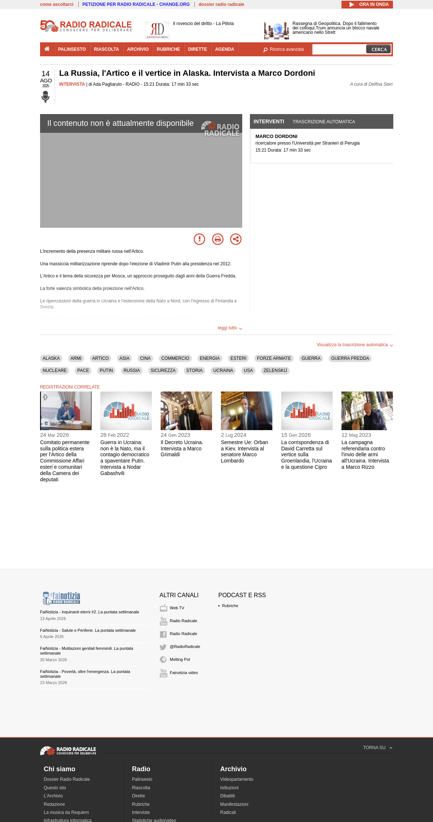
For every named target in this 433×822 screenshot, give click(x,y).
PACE (83, 370)
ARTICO (100, 358)
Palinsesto (142, 779)
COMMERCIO (175, 358)
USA (248, 370)
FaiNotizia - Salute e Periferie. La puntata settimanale (88, 630)
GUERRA (311, 358)
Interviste (141, 812)
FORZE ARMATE (274, 358)
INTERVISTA (72, 84)
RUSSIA (132, 370)
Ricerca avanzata (287, 49)
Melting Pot (180, 659)
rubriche (168, 49)
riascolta (106, 49)
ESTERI (238, 358)
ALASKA (51, 358)
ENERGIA (210, 358)
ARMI (76, 358)
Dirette (138, 795)
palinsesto (72, 49)
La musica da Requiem (66, 812)
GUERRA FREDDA (350, 358)
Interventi (269, 121)
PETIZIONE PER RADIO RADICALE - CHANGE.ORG (136, 4)
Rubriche (230, 605)
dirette (197, 49)
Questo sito (55, 787)
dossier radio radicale (221, 4)
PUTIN (106, 370)
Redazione (54, 804)
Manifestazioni (234, 804)
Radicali (228, 812)
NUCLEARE (55, 370)
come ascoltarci (57, 4)
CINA (145, 358)
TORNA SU (374, 747)
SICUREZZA (163, 370)
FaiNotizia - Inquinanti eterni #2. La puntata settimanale (89, 612)
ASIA (124, 358)
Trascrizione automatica (324, 121)
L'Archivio (53, 795)
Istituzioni (229, 787)
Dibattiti (227, 795)
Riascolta (141, 787)
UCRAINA (223, 370)
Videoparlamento (237, 779)
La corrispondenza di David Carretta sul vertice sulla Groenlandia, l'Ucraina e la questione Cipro (306, 454)
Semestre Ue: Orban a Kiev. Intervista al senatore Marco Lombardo (244, 451)
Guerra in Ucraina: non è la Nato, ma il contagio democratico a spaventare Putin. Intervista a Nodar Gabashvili (124, 457)
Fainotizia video (184, 672)
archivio (138, 49)
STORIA (194, 370)
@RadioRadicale (185, 646)
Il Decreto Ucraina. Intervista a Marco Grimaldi (182, 448)
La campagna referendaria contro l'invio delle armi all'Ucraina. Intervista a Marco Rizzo (365, 454)
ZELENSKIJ (275, 370)
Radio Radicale (183, 621)
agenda (224, 49)
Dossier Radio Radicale (67, 779)
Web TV (177, 608)
